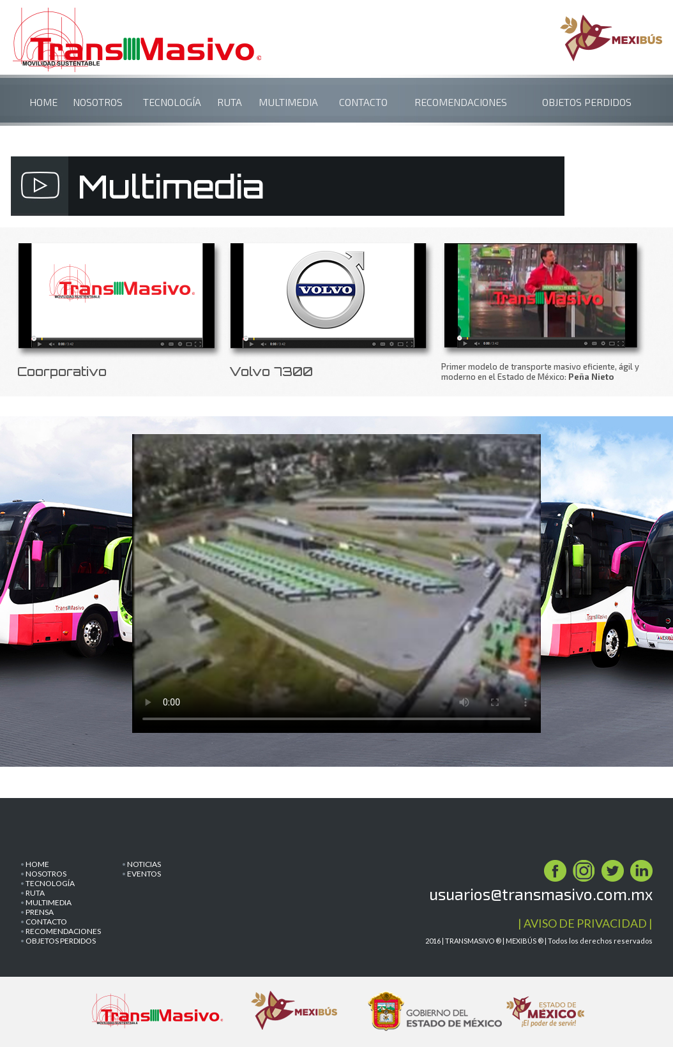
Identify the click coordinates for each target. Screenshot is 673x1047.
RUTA (229, 102)
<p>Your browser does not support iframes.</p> (336, 588)
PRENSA (40, 912)
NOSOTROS (98, 102)
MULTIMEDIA (288, 102)
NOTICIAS (144, 864)
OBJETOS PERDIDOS (586, 102)
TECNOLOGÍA (172, 102)
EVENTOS (144, 873)
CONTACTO (363, 102)
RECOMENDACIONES (460, 102)
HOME (43, 102)
